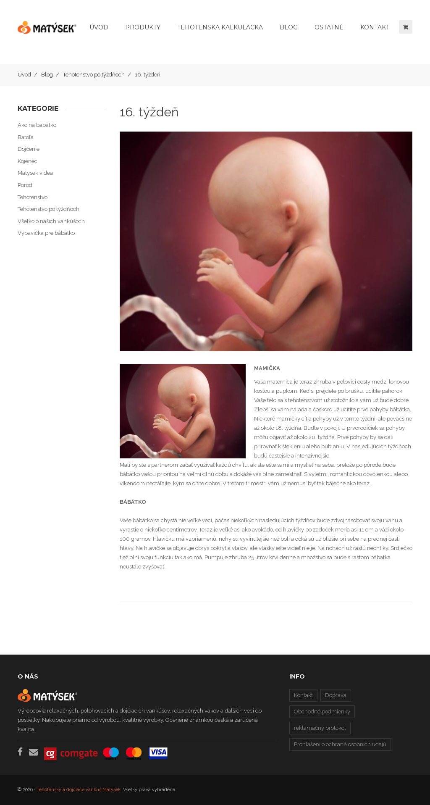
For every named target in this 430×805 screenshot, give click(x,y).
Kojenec (27, 161)
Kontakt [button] (374, 27)
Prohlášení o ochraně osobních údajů (340, 744)
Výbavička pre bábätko (46, 233)
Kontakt (303, 695)
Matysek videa (35, 173)
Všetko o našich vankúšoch (51, 221)
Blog (47, 74)
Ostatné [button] (329, 27)
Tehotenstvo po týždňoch (94, 74)
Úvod (98, 27)
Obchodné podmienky (322, 711)
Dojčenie (28, 149)
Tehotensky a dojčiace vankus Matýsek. (79, 789)
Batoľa (26, 137)
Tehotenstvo (32, 197)
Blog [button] (289, 27)
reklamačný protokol (320, 728)
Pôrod (25, 185)
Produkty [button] (142, 27)
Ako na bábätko (37, 125)
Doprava (335, 695)
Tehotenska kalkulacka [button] (220, 27)
